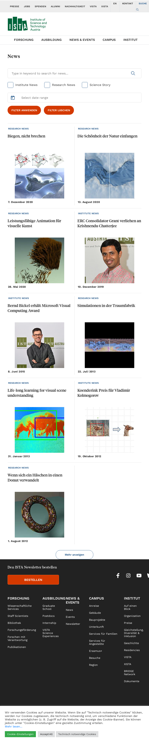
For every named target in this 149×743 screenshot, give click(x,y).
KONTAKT (127, 3)
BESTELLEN (33, 580)
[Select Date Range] (74, 97)
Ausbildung (51, 40)
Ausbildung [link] (53, 598)
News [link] (69, 609)
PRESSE (14, 6)
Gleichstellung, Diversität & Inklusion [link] (134, 633)
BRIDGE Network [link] (129, 673)
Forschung (24, 40)
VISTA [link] (127, 657)
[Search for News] (74, 73)
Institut (130, 40)
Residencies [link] (132, 650)
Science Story (100, 85)
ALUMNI (55, 6)
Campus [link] (96, 598)
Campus (109, 40)
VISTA (93, 6)
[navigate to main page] (30, 22)
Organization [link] (132, 615)
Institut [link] (132, 598)
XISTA (104, 6)
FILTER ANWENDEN (24, 110)
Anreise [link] (94, 605)
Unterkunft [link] (96, 626)
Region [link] (93, 664)
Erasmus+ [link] (95, 650)
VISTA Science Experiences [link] (50, 633)
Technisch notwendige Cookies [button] (77, 734)
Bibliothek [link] (14, 622)
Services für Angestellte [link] (97, 642)
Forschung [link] (18, 598)
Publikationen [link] (17, 647)
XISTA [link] (127, 664)
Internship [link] (49, 622)
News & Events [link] (73, 600)
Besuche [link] (94, 657)
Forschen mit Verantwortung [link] (17, 638)
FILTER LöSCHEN (59, 110)
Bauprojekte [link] (97, 619)
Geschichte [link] (131, 643)
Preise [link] (128, 622)
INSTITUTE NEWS (88, 213)
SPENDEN (40, 6)
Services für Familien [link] (103, 633)
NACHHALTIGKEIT (75, 6)
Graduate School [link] (48, 607)
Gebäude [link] (95, 612)
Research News (63, 85)
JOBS (27, 6)
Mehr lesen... (13, 726)
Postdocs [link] (48, 615)
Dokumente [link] (131, 681)
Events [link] (70, 616)
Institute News (26, 85)
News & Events (82, 40)
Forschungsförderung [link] (22, 629)
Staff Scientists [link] (18, 615)
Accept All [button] (46, 734)
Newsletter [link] (73, 623)
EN (115, 3)
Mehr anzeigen (74, 554)
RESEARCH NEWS (18, 128)
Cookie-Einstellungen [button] (20, 734)
